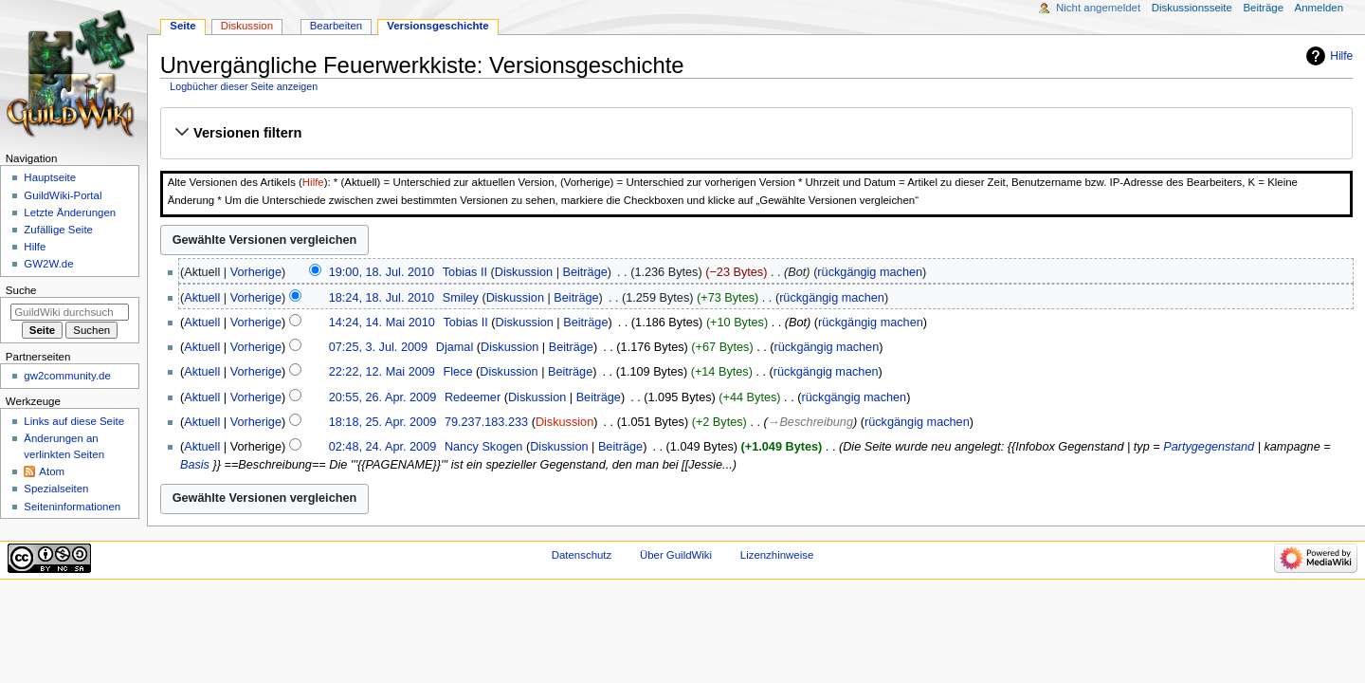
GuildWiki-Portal (62, 195)
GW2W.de (48, 263)
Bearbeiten (336, 25)
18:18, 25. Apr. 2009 (383, 422)
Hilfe (1341, 56)
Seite (182, 25)
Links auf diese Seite (74, 421)
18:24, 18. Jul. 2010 (381, 298)
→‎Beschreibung (810, 422)
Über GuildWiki (676, 555)
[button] (756, 133)
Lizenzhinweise (776, 555)
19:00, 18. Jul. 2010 (381, 272)
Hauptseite (50, 177)
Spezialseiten (56, 488)
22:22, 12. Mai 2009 (382, 371)
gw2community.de (67, 375)
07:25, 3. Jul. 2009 (378, 347)
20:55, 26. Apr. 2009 (383, 397)
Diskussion (524, 272)
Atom (51, 471)
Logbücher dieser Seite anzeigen (244, 86)
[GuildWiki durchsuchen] (69, 312)
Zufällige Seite (58, 229)
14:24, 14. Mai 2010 (382, 322)
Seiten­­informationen (72, 506)
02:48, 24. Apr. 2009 (383, 446)
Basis (194, 464)
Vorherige (256, 272)
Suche (21, 290)
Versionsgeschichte (438, 25)
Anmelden (1319, 7)
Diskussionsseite (1192, 7)
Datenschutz (582, 555)
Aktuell (202, 298)
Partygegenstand (1208, 446)
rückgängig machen (869, 272)
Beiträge (585, 272)
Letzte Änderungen (70, 212)
